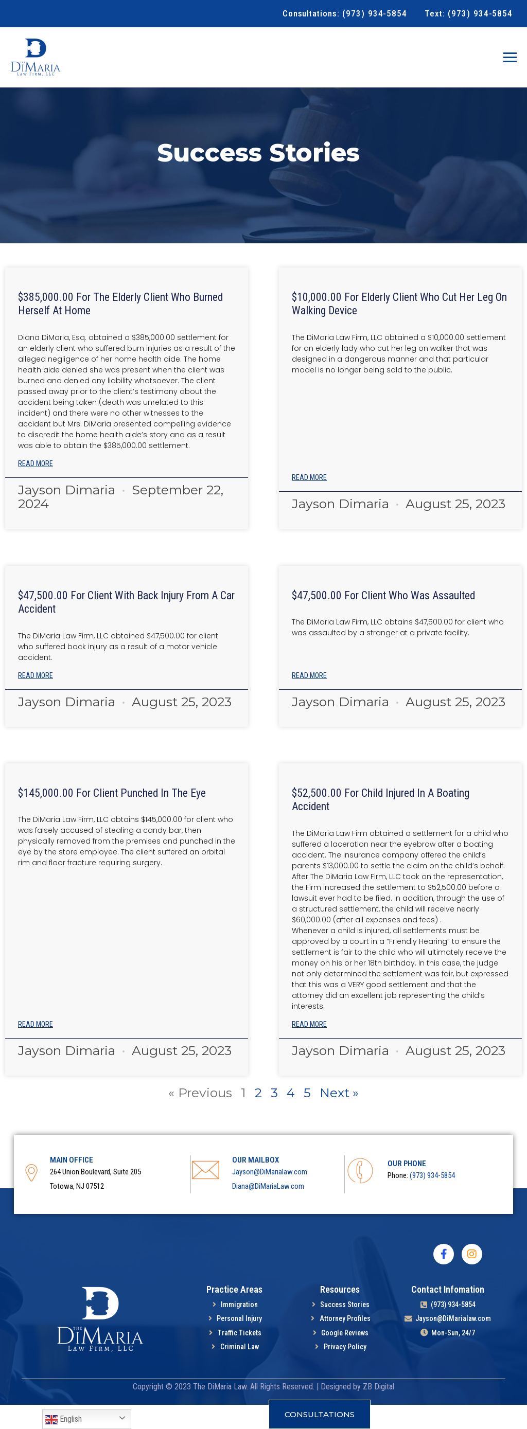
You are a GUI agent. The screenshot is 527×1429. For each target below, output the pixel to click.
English (63, 1420)
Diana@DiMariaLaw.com (268, 1210)
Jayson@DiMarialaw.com (269, 1196)
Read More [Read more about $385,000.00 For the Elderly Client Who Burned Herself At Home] (35, 487)
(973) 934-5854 (432, 1199)
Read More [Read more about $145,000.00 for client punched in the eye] (35, 1048)
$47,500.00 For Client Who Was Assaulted (385, 619)
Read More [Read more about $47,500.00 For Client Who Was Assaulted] (309, 699)
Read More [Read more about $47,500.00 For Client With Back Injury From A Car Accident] (35, 699)
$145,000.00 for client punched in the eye (112, 817)
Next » (340, 1116)
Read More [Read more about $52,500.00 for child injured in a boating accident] (309, 1048)
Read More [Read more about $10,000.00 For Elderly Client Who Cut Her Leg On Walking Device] (309, 501)
